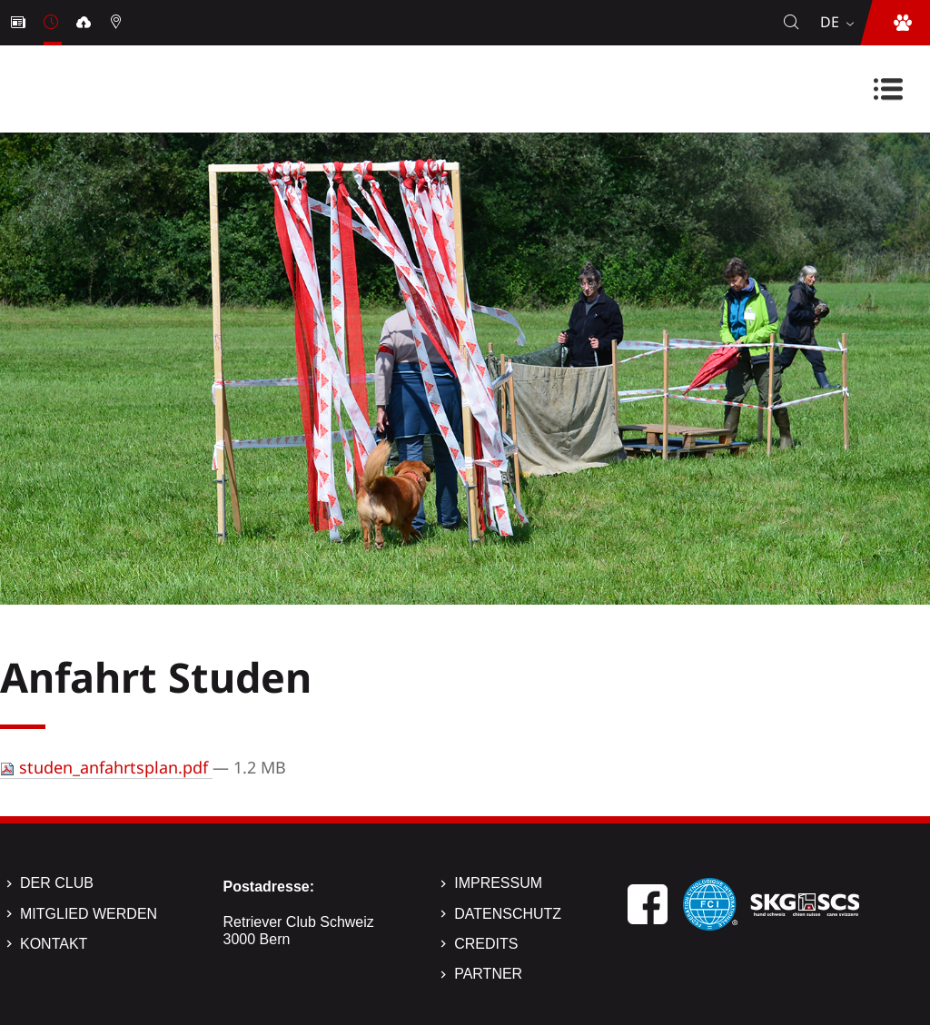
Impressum (498, 883)
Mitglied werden (88, 914)
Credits (486, 943)
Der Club (57, 883)
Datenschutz (507, 914)
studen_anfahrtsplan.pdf (106, 767)
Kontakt (53, 943)
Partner (488, 973)
